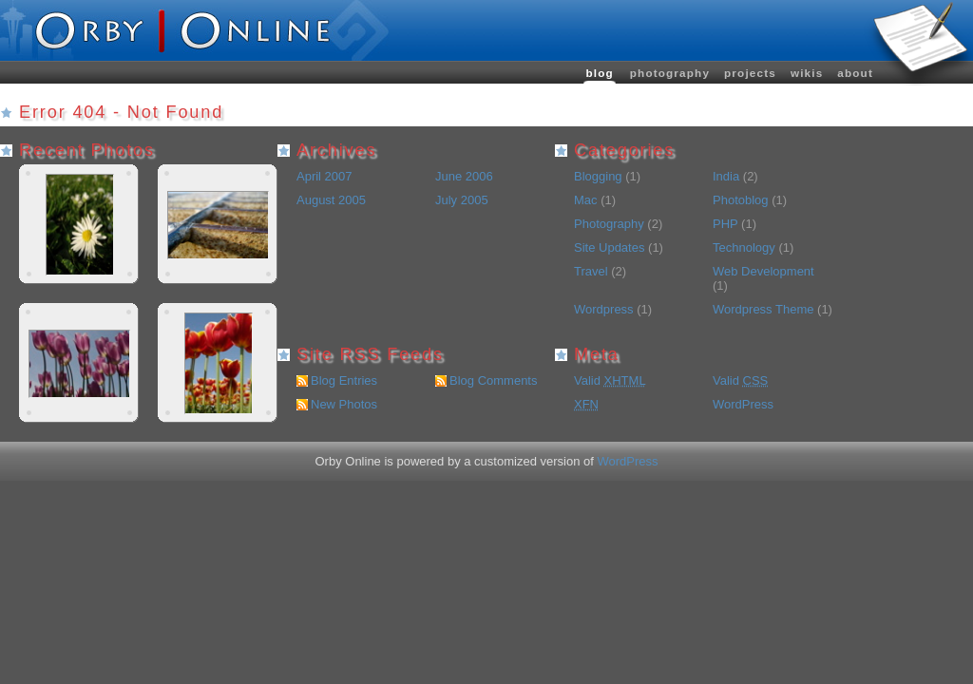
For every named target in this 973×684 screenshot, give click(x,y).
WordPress (743, 404)
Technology (744, 247)
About (855, 72)
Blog (599, 72)
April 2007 (324, 176)
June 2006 (464, 176)
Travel (591, 271)
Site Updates (609, 247)
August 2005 (331, 200)
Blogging (598, 176)
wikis (807, 72)
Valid (610, 380)
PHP (725, 224)
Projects (750, 72)
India (726, 176)
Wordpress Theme (763, 309)
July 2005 (461, 200)
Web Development (763, 271)
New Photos (344, 404)
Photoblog (741, 200)
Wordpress (604, 309)
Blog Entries (344, 380)
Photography (670, 72)
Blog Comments (493, 380)
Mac (586, 200)
